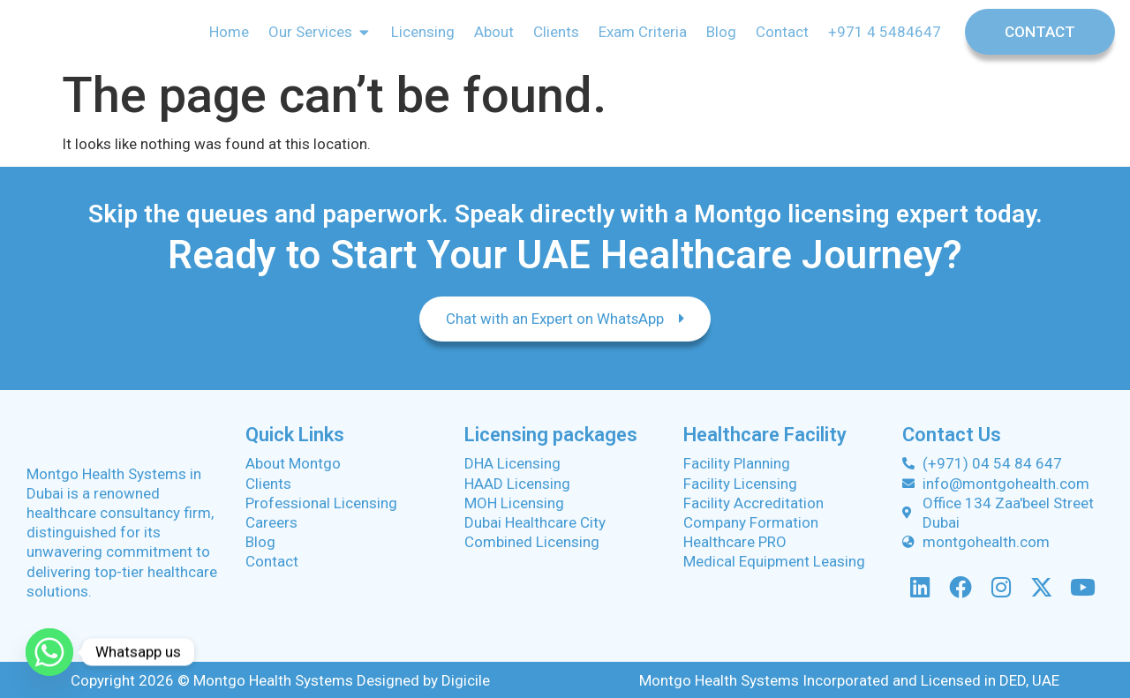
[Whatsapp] (49, 652)
